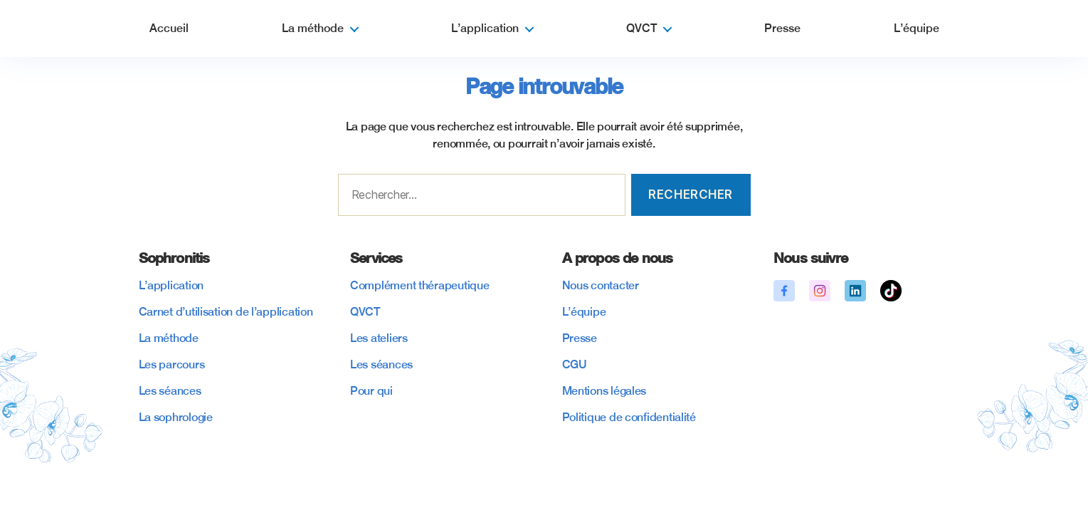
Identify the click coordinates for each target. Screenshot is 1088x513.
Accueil (169, 28)
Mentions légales (604, 391)
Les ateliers (379, 338)
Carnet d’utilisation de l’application (226, 311)
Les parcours (172, 364)
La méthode (313, 28)
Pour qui (371, 391)
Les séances (170, 391)
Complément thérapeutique (420, 285)
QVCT (641, 28)
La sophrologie (176, 417)
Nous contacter (600, 285)
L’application (485, 28)
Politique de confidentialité (629, 417)
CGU (574, 364)
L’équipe (916, 28)
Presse (782, 28)
